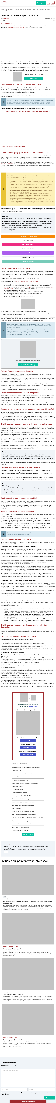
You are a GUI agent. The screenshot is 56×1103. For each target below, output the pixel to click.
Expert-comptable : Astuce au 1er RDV (23, 811)
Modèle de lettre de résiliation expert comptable (26, 767)
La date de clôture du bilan (19, 792)
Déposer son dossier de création (27, 9)
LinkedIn (5, 851)
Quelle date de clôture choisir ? (21, 827)
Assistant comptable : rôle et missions (22, 773)
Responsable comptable (19, 777)
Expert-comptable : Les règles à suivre (23, 821)
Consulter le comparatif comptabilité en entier (13, 146)
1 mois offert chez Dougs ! (28, 365)
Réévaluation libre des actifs (12, 949)
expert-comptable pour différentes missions (27, 281)
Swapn (29, 287)
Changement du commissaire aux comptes (24, 802)
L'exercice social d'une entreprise (21, 799)
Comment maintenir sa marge (13, 994)
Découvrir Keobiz (28, 244)
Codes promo (41, 3)
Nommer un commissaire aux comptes (23, 805)
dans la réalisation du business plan (15, 27)
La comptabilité (16, 808)
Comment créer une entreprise (12, 9)
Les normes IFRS (16, 770)
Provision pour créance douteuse (14, 1040)
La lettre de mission (17, 786)
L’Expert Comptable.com (7, 163)
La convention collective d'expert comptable (25, 783)
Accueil (2, 9)
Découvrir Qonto (28, 253)
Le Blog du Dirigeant (4, 3)
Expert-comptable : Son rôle (20, 830)
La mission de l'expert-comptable (21, 824)
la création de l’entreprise (39, 87)
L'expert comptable (17, 789)
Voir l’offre (33, 78)
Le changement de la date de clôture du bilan (24, 795)
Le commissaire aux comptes (20, 780)
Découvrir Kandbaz (28, 261)
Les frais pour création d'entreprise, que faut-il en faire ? (28, 817)
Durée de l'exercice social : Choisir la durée (24, 814)
